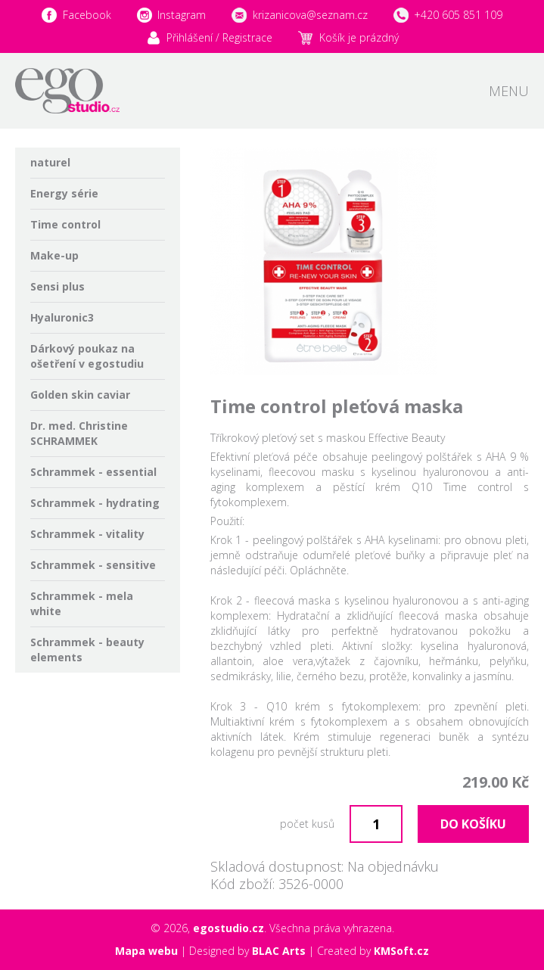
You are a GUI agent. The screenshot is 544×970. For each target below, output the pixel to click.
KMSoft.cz (401, 951)
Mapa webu (146, 951)
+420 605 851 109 (458, 15)
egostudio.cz (228, 928)
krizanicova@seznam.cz (310, 15)
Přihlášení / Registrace (219, 37)
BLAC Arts (279, 951)
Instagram (181, 15)
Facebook (87, 15)
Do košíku (473, 824)
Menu (509, 91)
